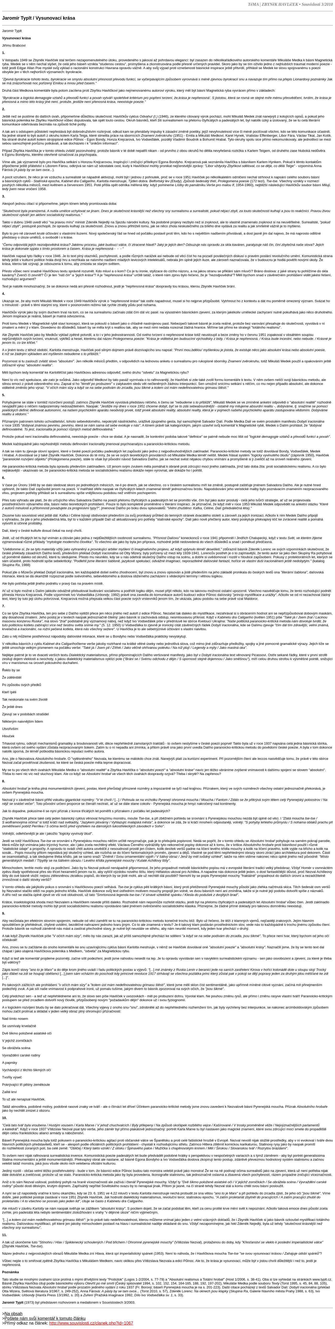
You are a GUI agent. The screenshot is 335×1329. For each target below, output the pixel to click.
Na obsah (13, 1313)
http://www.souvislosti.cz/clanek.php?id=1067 (91, 1323)
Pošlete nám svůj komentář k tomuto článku (44, 1318)
